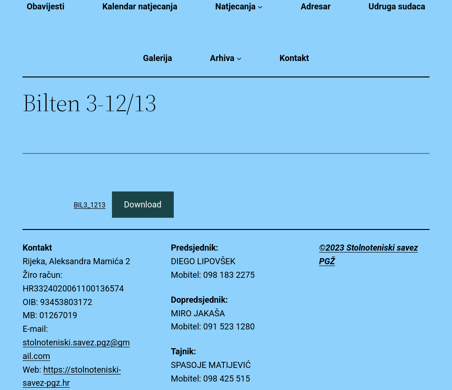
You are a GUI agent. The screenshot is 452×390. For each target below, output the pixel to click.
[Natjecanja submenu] (260, 6)
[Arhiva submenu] (239, 58)
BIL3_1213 (90, 205)
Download (143, 204)
